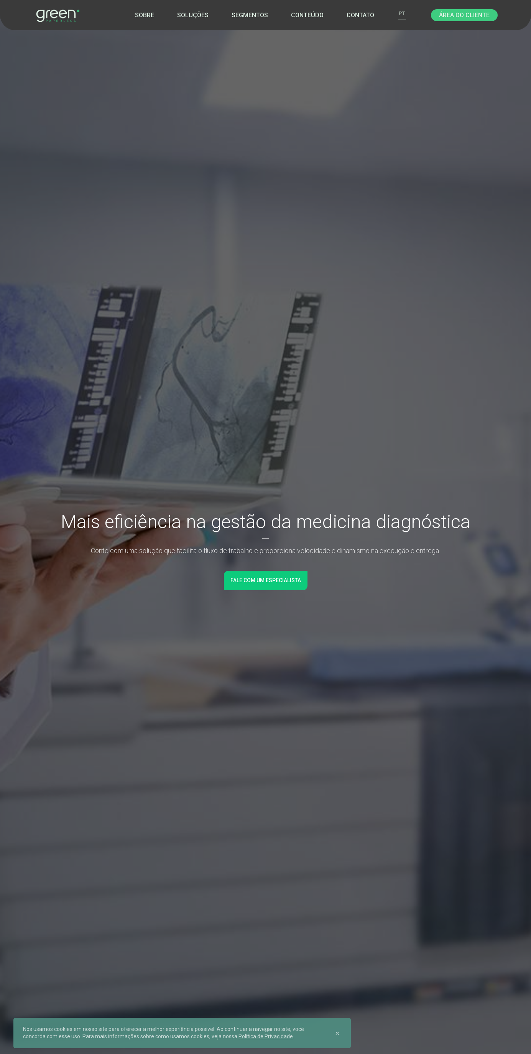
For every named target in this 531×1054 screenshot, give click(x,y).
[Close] (337, 1033)
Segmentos (250, 15)
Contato (360, 15)
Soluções (193, 15)
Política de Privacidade (265, 1036)
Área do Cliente (464, 15)
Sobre (144, 15)
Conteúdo (307, 15)
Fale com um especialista (265, 580)
